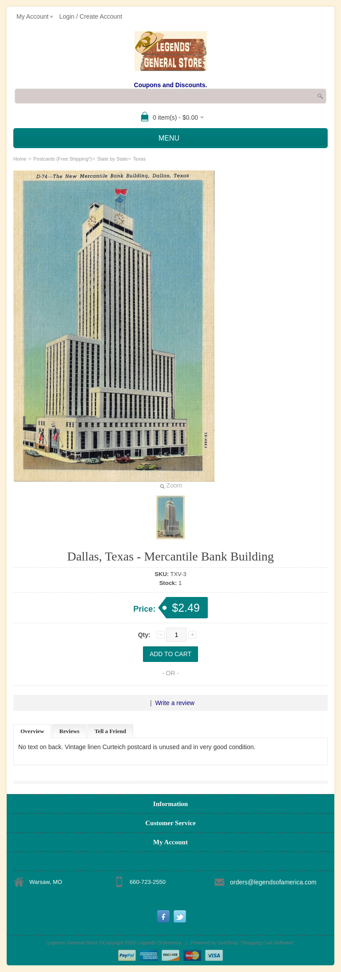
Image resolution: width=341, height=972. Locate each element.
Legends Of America (159, 942)
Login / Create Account (90, 16)
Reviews (69, 731)
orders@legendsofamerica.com (273, 882)
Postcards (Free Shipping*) (62, 158)
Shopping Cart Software (267, 942)
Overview (32, 731)
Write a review (174, 702)
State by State (112, 158)
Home (19, 158)
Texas (139, 158)
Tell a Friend (110, 731)
